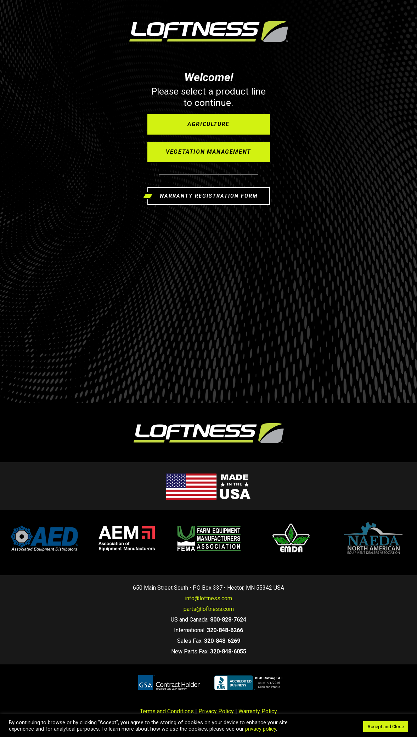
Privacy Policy (216, 711)
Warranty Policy (257, 711)
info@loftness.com (208, 598)
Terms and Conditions (167, 711)
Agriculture (208, 124)
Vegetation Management (208, 151)
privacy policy (260, 729)
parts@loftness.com (209, 609)
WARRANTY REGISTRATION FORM (208, 196)
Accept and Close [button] (385, 726)
